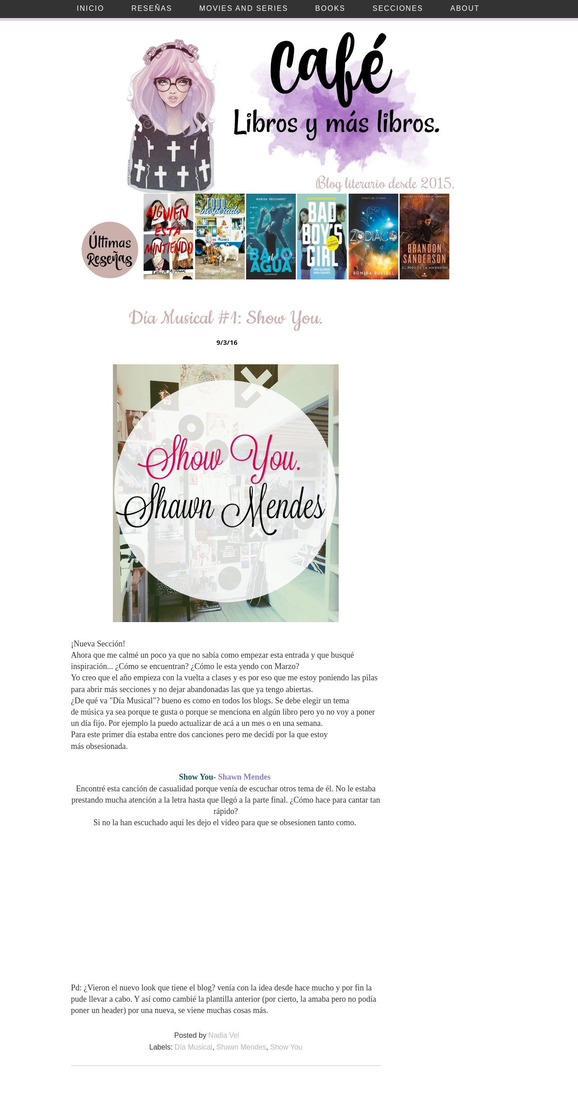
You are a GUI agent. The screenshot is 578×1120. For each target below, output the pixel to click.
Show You (286, 1047)
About (465, 8)
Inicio (90, 8)
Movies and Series (243, 8)
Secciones (398, 8)
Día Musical (194, 1047)
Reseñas (151, 8)
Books (330, 8)
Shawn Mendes (241, 1047)
